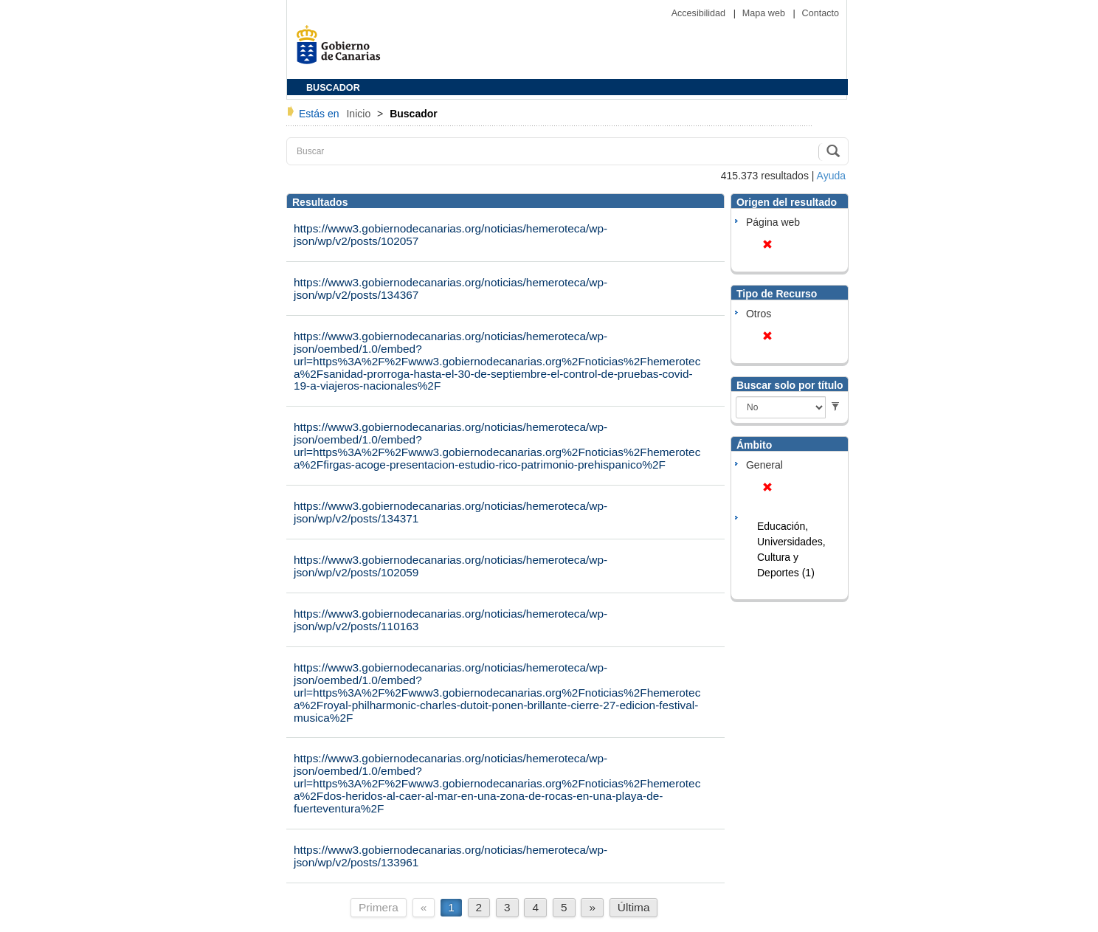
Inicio (359, 114)
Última (634, 907)
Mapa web (765, 13)
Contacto (820, 13)
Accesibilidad (699, 13)
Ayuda (831, 176)
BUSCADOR (333, 88)
